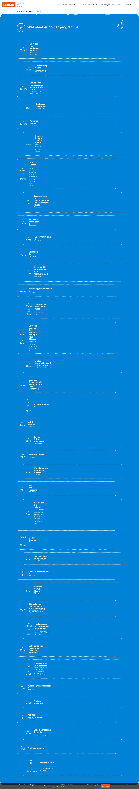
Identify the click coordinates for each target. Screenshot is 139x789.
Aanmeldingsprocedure (79, 760)
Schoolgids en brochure (79, 766)
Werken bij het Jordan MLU (110, 5)
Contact (128, 5)
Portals (46, 766)
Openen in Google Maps (29, 720)
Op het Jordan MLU (88, 5)
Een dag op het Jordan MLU (108, 760)
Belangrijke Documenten (51, 763)
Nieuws (19, 763)
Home (18, 11)
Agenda (38, 11)
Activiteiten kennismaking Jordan (82, 763)
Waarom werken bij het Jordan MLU (110, 766)
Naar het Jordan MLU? (70, 5)
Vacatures (20, 766)
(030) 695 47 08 (31, 702)
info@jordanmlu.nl (27, 687)
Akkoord (105, 786)
